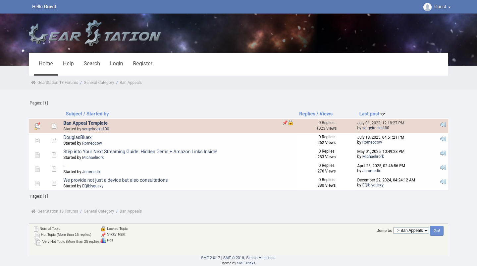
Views (326, 114)
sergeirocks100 (95, 129)
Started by (97, 114)
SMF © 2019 (233, 258)
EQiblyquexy (92, 186)
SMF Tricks (246, 263)
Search (92, 63)
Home (46, 63)
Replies (307, 114)
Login (116, 63)
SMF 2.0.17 (210, 258)
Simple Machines (260, 258)
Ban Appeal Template (85, 123)
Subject (74, 114)
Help (68, 63)
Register (142, 63)
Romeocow (92, 143)
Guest (438, 6)
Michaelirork (93, 157)
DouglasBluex (77, 137)
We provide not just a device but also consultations (115, 180)
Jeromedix (91, 171)
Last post (372, 114)
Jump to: (384, 231)
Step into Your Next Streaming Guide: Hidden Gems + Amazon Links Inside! (140, 151)
